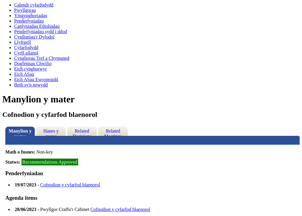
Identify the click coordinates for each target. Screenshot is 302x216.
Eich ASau (24, 74)
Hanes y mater (51, 132)
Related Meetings (113, 132)
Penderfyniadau (29, 20)
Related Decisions (82, 132)
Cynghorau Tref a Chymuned (41, 58)
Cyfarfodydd (26, 47)
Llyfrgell (22, 42)
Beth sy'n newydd (31, 84)
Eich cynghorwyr (30, 68)
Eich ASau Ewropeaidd (36, 79)
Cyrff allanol (26, 52)
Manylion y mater (20, 132)
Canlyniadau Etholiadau (37, 26)
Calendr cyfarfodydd (33, 4)
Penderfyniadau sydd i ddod (40, 31)
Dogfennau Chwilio (33, 63)
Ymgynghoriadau (30, 15)
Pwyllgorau (25, 10)
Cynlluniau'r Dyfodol (34, 36)
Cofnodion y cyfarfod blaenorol (70, 184)
